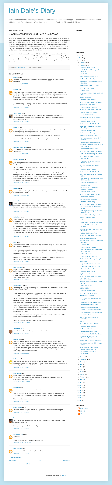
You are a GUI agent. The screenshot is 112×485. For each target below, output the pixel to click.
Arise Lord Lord (84, 158)
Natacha (16, 90)
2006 (80, 390)
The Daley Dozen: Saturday (88, 326)
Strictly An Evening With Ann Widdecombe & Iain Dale (88, 350)
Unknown (16, 127)
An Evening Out (84, 244)
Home (39, 461)
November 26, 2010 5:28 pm (21, 382)
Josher (15, 77)
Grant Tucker (84, 408)
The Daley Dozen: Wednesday (88, 107)
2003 (80, 398)
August (82, 362)
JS (81, 414)
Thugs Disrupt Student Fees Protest (90, 264)
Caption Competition (85, 274)
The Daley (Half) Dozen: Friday (88, 148)
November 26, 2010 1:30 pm (21, 84)
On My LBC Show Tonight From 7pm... (91, 102)
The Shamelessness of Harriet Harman (91, 312)
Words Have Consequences (88, 238)
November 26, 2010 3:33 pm (21, 322)
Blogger (63, 475)
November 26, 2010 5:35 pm (21, 401)
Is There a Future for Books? (88, 217)
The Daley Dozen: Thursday (88, 100)
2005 (80, 393)
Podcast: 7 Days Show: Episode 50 (90, 142)
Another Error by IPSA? (86, 285)
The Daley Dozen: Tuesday (87, 67)
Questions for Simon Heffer (87, 104)
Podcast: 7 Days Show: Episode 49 (90, 215)
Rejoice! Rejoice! (84, 288)
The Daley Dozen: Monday (87, 79)
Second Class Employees (87, 196)
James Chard (17, 407)
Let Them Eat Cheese (86, 315)
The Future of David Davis (87, 329)
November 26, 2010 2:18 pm (21, 141)
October (82, 357)
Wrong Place (83, 261)
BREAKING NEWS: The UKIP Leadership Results (88, 337)
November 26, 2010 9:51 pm (21, 428)
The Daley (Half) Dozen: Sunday (89, 305)
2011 (80, 58)
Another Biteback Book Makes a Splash (91, 222)
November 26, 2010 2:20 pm (21, 154)
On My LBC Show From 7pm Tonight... (91, 259)
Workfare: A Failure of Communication (90, 310)
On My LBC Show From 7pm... (88, 133)
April (81, 372)
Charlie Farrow (18, 285)
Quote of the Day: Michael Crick (89, 324)
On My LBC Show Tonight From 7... (90, 194)
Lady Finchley (17, 267)
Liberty (82, 321)
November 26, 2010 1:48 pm (21, 107)
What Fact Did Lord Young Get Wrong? (91, 154)
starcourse (16, 339)
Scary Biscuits (17, 328)
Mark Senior (17, 373)
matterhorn (16, 217)
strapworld (16, 387)
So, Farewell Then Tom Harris (88, 199)
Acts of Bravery (84, 353)
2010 (80, 60)
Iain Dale (82, 411)
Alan (14, 242)
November (83, 65)
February (83, 377)
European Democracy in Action (88, 112)
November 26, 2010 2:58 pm (21, 261)
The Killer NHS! (84, 90)
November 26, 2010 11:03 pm (22, 442)
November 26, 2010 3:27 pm (21, 279)
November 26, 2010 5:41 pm (21, 412)
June (81, 367)
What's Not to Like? (85, 254)
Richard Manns (18, 159)
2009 (80, 383)
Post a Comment (16, 457)
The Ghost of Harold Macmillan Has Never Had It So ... (90, 162)
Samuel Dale (17, 201)
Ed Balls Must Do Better (86, 115)
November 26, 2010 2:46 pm (21, 211)
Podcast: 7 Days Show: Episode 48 (90, 307)
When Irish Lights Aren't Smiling (89, 135)
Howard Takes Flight (85, 97)
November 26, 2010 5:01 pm (21, 353)
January (82, 379)
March (82, 374)
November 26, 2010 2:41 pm (21, 182)
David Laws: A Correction (87, 295)
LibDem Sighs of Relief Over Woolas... (91, 340)
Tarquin (15, 418)
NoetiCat (16, 188)
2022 (80, 55)
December (83, 62)
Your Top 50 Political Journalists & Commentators (89, 166)
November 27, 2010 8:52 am (21, 453)
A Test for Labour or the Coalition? (89, 347)
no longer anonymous (20, 147)
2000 (80, 400)
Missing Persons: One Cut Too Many (90, 302)
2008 (80, 385)
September (83, 359)
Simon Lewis (17, 113)
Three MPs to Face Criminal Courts (90, 266)
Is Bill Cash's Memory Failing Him (89, 76)
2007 (80, 387)
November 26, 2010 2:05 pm (21, 121)
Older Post (66, 461)
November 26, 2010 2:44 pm (21, 195)
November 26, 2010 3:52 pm (21, 333)
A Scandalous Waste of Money (88, 269)
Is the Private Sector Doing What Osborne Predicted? (89, 188)
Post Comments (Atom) (23, 464)
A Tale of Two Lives (85, 279)
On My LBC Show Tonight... (88, 88)
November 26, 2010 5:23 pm (21, 367)
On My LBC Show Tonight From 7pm (90, 276)
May (81, 369)
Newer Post (12, 461)
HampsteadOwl (18, 434)
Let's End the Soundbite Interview (89, 156)
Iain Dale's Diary (32, 10)
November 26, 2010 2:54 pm (21, 236)
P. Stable (16, 359)
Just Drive (82, 220)
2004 (80, 395)
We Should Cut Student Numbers (89, 85)
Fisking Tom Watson (85, 185)
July (81, 364)
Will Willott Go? (84, 74)
